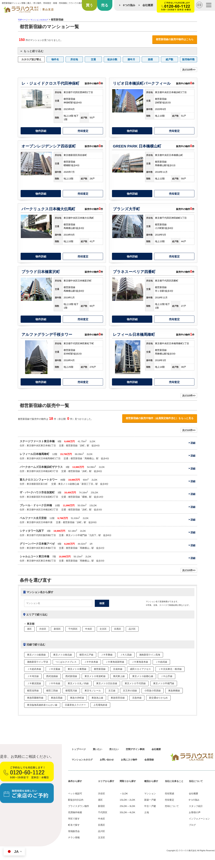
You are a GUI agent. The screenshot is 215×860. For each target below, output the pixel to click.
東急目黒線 (57, 697)
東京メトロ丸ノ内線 (78, 683)
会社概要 (147, 5)
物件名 (55, 59)
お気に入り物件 (129, 759)
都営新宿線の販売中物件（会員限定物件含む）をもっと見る (160, 418)
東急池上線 (97, 697)
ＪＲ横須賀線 (34, 683)
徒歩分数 (112, 59)
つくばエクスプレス (66, 662)
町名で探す (74, 825)
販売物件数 (188, 59)
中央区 (88, 629)
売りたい (114, 749)
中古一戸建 (150, 806)
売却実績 (169, 793)
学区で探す (74, 818)
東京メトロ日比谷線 (106, 683)
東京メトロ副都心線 (142, 676)
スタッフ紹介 (196, 806)
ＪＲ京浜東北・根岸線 (170, 669)
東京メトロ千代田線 (135, 683)
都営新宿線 (100, 669)
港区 (29, 629)
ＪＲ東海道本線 (140, 662)
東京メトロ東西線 (77, 669)
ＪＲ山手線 (166, 676)
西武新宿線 (71, 676)
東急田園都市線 (35, 697)
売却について (172, 806)
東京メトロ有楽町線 (95, 676)
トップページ (79, 749)
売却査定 (83, 130)
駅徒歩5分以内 (75, 799)
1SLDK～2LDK (127, 799)
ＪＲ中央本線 (91, 662)
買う (89, 5)
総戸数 (169, 59)
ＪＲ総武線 (161, 662)
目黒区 (117, 629)
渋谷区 (42, 629)
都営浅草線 (33, 690)
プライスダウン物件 (78, 806)
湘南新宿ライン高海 (149, 654)
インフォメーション (199, 818)
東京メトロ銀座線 (36, 654)
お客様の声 (194, 812)
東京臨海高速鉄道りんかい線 (42, 705)
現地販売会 (74, 831)
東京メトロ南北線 (62, 654)
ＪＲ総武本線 (34, 669)
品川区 (132, 629)
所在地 (74, 59)
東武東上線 (119, 676)
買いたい (97, 749)
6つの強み (129, 5)
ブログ (192, 825)
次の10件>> (188, 69)
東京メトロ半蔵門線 (163, 683)
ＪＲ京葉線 (54, 669)
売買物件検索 (75, 812)
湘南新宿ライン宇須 (37, 662)
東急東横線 (174, 690)
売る (104, 5)
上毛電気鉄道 (100, 705)
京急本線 (137, 697)
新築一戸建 (150, 799)
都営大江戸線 (86, 654)
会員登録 (149, 759)
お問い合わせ (107, 759)
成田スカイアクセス (140, 669)
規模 (150, 59)
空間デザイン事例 (135, 749)
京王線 (111, 690)
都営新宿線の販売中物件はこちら (175, 39)
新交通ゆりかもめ (158, 697)
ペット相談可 (75, 793)
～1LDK (124, 793)
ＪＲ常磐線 (107, 654)
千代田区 (73, 629)
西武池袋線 (52, 676)
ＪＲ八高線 (126, 654)
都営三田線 (52, 690)
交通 (93, 59)
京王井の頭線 (130, 690)
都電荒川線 (71, 690)
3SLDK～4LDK (127, 812)
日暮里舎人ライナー (75, 705)
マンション (150, 793)
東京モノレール (93, 690)
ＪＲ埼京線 (33, 676)
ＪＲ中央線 (54, 683)
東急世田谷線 (118, 697)
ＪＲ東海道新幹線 (115, 662)
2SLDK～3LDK (127, 806)
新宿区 (57, 629)
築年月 (131, 59)
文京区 (103, 629)
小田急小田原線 (152, 690)
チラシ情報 (74, 837)
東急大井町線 (77, 697)
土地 (146, 812)
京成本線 (117, 669)
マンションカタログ (82, 759)
